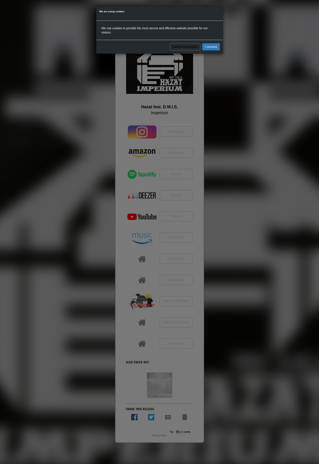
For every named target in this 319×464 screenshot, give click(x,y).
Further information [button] (185, 47)
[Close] (218, 15)
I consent (211, 47)
